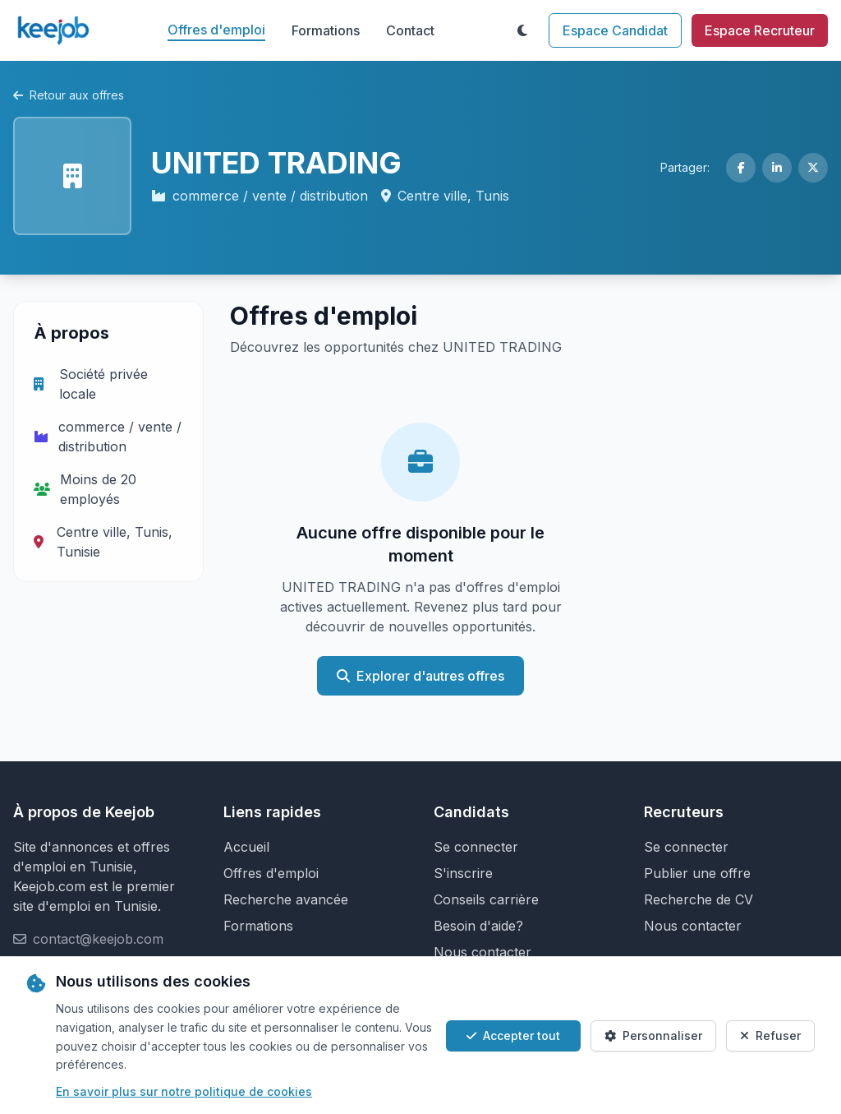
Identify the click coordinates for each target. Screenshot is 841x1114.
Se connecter (476, 847)
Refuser (770, 1035)
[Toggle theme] (522, 30)
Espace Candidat (615, 30)
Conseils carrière (486, 899)
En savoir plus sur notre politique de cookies (184, 1091)
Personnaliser (653, 1035)
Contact (410, 30)
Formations (326, 30)
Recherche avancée (285, 899)
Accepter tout (513, 1035)
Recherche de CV (698, 899)
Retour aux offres (68, 95)
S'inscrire (463, 873)
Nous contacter (482, 952)
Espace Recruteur (760, 30)
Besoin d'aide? (478, 926)
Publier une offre (697, 873)
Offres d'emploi (216, 29)
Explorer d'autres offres (420, 676)
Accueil (246, 847)
